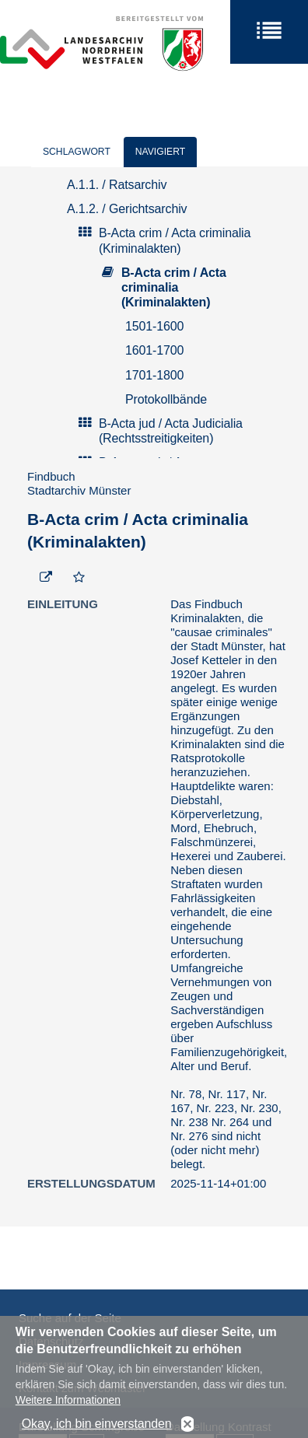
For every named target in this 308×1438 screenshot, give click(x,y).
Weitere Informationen (68, 1410)
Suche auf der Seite (70, 1317)
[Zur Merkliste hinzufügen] (79, 578)
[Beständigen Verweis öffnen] (46, 578)
